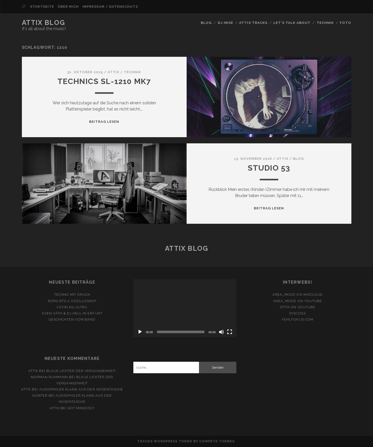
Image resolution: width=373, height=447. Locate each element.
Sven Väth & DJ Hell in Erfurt (72, 313)
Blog (206, 23)
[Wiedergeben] (140, 331)
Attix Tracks (253, 23)
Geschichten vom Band (72, 319)
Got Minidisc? (81, 408)
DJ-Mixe (225, 23)
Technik (325, 23)
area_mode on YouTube (297, 301)
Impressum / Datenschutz (110, 6)
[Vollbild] (229, 331)
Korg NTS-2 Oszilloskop (72, 301)
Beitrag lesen (104, 122)
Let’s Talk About (291, 23)
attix (113, 72)
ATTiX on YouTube (297, 307)
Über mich (68, 6)
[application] (184, 308)
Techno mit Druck (72, 294)
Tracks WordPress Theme (164, 441)
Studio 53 (269, 167)
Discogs (297, 313)
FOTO (345, 23)
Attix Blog (43, 22)
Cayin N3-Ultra (72, 307)
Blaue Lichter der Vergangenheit (81, 371)
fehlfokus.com (297, 319)
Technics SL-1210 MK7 (104, 81)
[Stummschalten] (221, 331)
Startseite (42, 6)
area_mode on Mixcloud (297, 294)
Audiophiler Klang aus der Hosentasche (81, 389)
